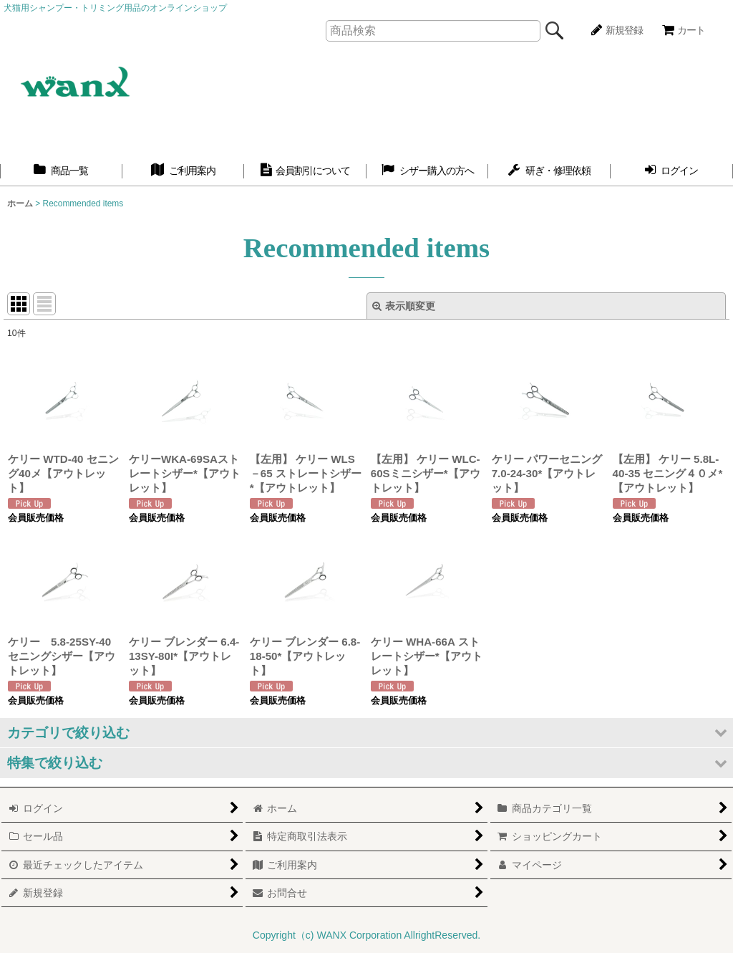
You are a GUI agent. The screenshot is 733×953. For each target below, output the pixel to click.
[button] (366, 732)
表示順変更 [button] (403, 306)
